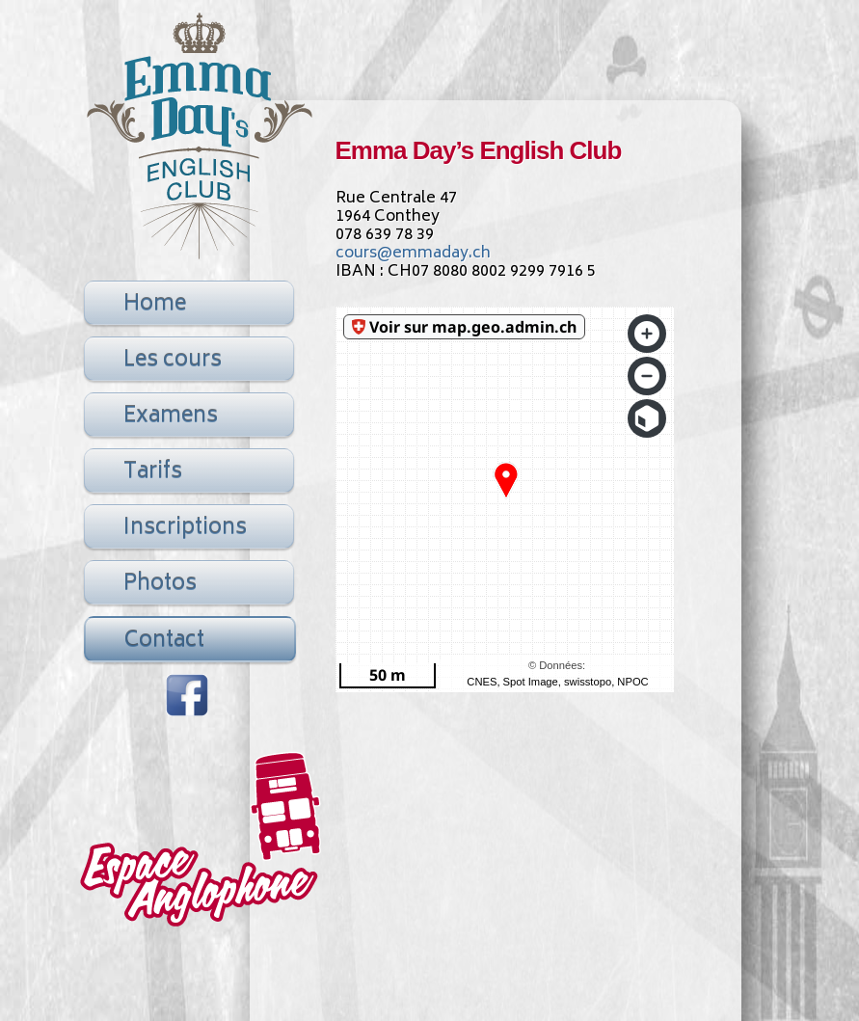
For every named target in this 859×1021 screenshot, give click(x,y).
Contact (164, 641)
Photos (160, 584)
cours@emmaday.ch (413, 253)
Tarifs (152, 472)
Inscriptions (185, 528)
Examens (170, 416)
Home (154, 304)
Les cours (172, 360)
